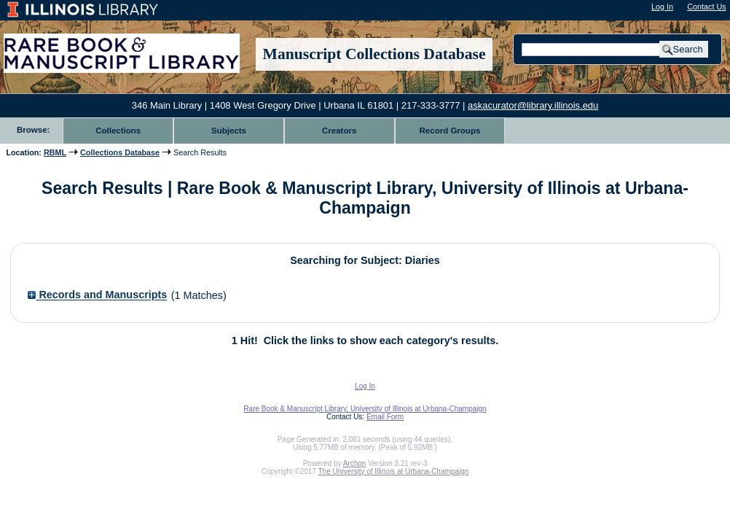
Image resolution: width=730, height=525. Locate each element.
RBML (55, 152)
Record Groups (450, 130)
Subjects (228, 130)
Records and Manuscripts (97, 295)
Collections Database (120, 152)
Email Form (385, 417)
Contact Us (706, 6)
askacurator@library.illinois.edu (533, 105)
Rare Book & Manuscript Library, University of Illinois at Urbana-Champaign (364, 409)
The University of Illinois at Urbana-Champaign (393, 471)
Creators (339, 130)
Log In (662, 6)
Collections (118, 130)
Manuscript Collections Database (374, 54)
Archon (354, 463)
